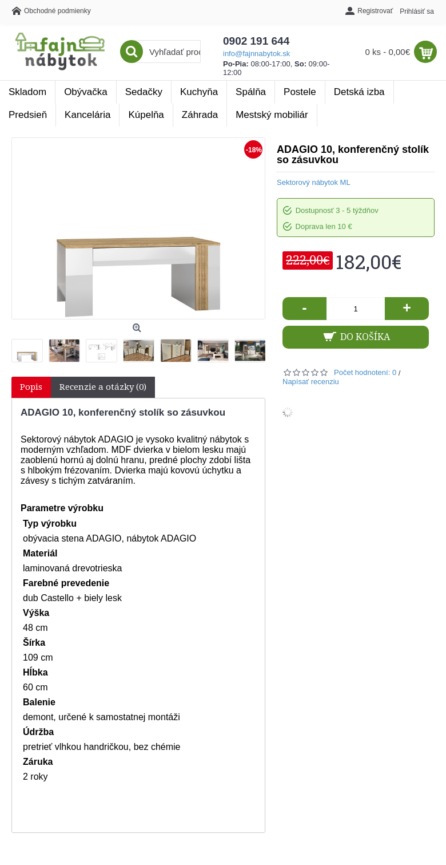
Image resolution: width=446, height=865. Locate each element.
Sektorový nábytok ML (314, 182)
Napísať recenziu (310, 381)
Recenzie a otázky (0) (102, 387)
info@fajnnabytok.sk (256, 53)
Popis (31, 387)
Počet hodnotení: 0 (365, 372)
